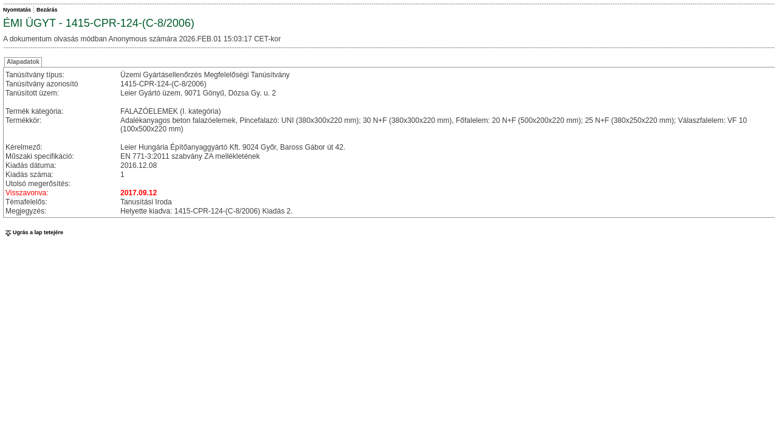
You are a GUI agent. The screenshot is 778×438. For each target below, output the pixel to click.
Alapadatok (23, 61)
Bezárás (47, 10)
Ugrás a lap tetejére (33, 232)
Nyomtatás (17, 10)
